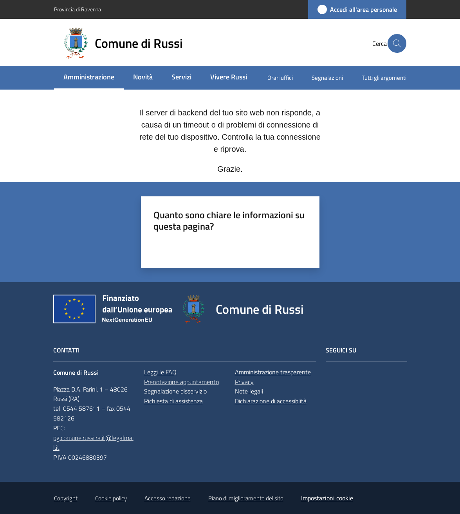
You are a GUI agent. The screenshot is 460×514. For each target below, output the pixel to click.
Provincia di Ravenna (77, 9)
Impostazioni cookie (327, 498)
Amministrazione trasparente (273, 372)
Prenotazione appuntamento (181, 381)
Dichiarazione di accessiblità (271, 401)
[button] (397, 43)
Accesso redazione (167, 498)
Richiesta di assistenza (173, 401)
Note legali (249, 391)
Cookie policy (111, 498)
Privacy (244, 381)
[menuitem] (89, 78)
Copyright (66, 498)
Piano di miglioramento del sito (245, 498)
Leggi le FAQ (160, 372)
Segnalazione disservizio (175, 391)
